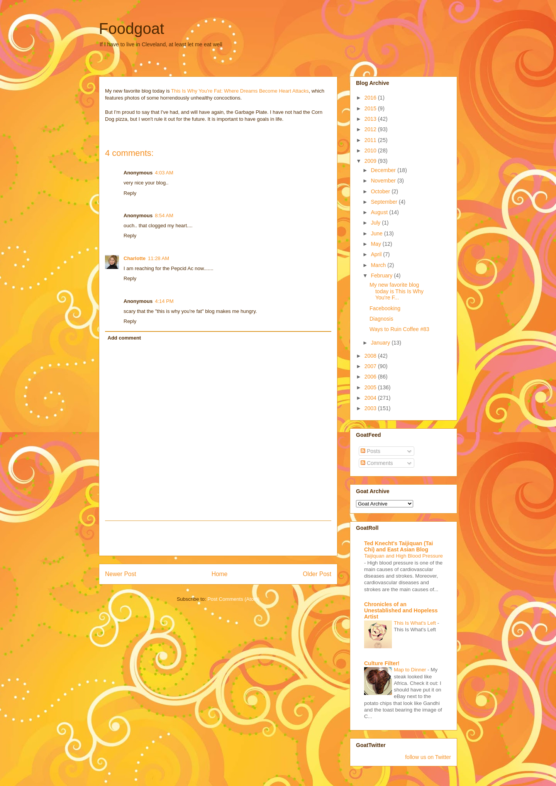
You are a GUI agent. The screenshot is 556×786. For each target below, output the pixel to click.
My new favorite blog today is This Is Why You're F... (397, 291)
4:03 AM (164, 173)
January (381, 343)
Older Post (317, 574)
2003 (371, 408)
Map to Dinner (410, 670)
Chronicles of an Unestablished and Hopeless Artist (401, 610)
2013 (371, 119)
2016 (371, 98)
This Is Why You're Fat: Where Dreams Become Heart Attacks (240, 91)
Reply (130, 193)
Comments (377, 463)
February (382, 275)
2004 (371, 398)
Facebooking (385, 308)
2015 (371, 108)
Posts (370, 451)
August (380, 212)
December (384, 170)
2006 (371, 377)
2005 (371, 387)
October (381, 191)
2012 (371, 129)
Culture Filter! (382, 663)
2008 (371, 356)
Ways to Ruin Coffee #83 (399, 329)
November (384, 180)
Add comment (124, 338)
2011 (371, 140)
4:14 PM (164, 301)
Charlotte (135, 258)
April (377, 254)
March (379, 265)
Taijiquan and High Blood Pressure (403, 556)
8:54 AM (164, 215)
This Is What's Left (415, 623)
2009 (371, 161)
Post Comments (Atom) (233, 599)
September (384, 202)
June (377, 233)
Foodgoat (131, 28)
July (376, 223)
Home (220, 574)
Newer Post (120, 574)
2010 (371, 150)
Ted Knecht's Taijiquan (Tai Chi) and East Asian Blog (398, 546)
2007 (371, 366)
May (376, 244)
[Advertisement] (218, 538)
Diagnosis (381, 319)
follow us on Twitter (428, 757)
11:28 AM (158, 258)
